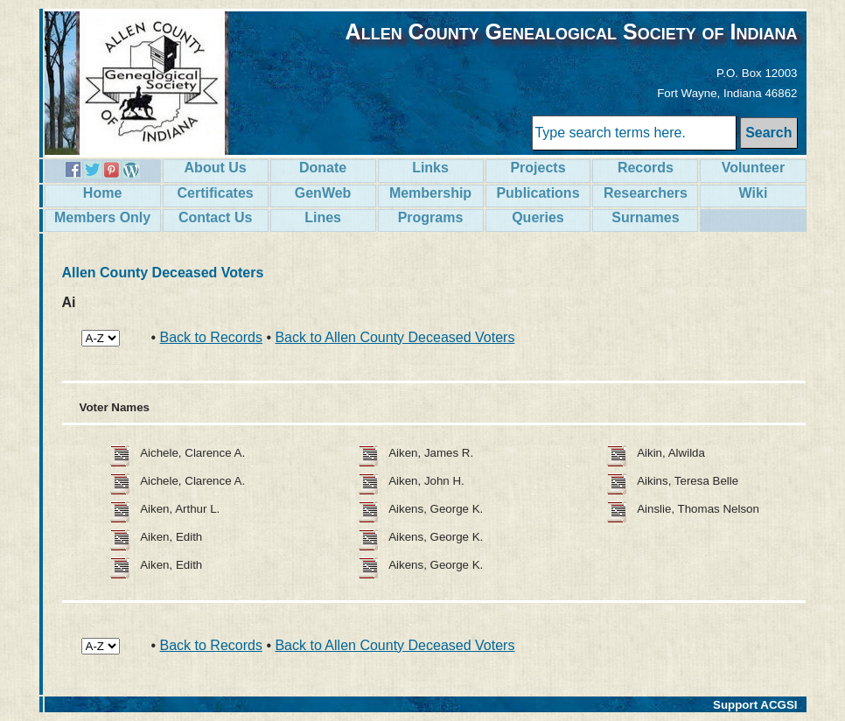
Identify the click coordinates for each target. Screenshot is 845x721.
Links (430, 167)
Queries (538, 217)
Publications (537, 193)
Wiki (753, 193)
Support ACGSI (755, 704)
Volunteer (754, 167)
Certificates (216, 193)
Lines (322, 217)
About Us (216, 167)
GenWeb (323, 193)
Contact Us (215, 217)
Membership (430, 193)
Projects (537, 167)
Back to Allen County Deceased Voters (394, 337)
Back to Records (211, 337)
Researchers (646, 193)
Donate (322, 167)
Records (646, 167)
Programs (431, 217)
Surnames (645, 217)
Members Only (102, 217)
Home (102, 193)
